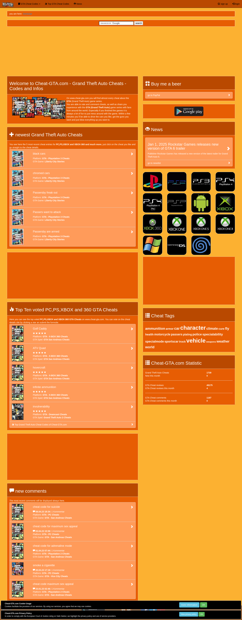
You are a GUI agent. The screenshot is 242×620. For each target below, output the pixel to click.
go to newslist (189, 163)
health (149, 334)
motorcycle (162, 334)
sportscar (172, 341)
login (236, 4)
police (197, 334)
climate (212, 328)
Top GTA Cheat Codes (57, 4)
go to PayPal (189, 95)
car (177, 328)
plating (187, 334)
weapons (211, 342)
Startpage (27, 14)
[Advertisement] (121, 51)
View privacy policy (188, 614)
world (149, 347)
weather (223, 341)
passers (176, 334)
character (193, 328)
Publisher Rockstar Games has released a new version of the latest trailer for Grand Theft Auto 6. (189, 150)
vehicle (196, 340)
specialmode (154, 341)
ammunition (155, 328)
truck (182, 341)
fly (227, 328)
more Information (189, 605)
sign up (223, 4)
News (78, 4)
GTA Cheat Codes (29, 4)
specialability (212, 334)
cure (222, 328)
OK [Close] (203, 605)
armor (170, 328)
